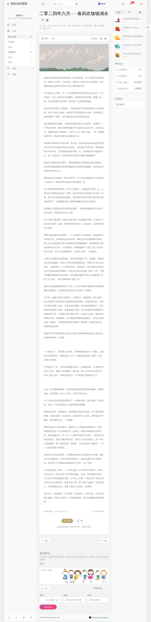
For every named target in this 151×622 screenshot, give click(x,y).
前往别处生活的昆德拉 (133, 36)
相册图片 (20, 52)
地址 (89, 595)
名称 (42, 595)
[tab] (119, 12)
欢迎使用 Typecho (131, 27)
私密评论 (98, 588)
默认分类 (20, 36)
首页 (45, 38)
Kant (44, 25)
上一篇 (44, 540)
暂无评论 (88, 25)
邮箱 (66, 595)
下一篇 (103, 540)
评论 (42, 564)
